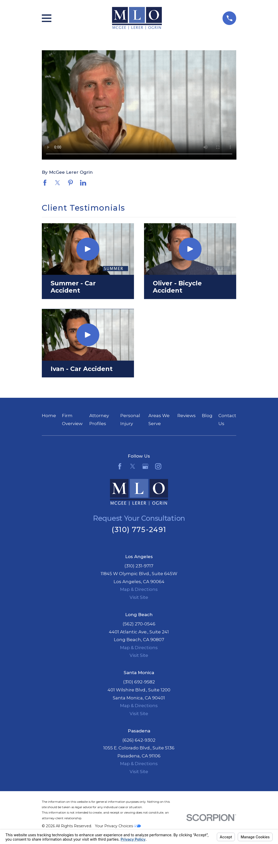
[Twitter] (133, 466)
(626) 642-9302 (138, 740)
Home (49, 415)
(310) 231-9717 (138, 565)
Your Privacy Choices (118, 826)
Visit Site (139, 597)
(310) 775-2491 (139, 529)
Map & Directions (139, 589)
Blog (207, 415)
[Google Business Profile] (145, 466)
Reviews (186, 415)
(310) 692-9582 (139, 681)
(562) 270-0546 (139, 623)
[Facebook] (120, 466)
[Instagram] (158, 466)
